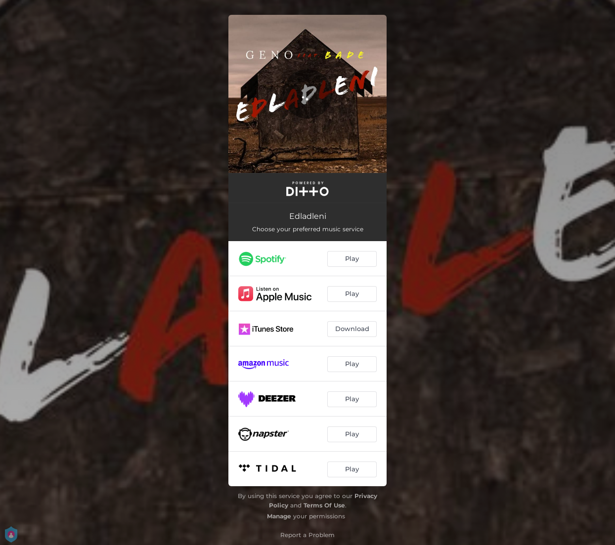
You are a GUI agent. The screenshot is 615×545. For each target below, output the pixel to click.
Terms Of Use (324, 505)
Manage (279, 516)
